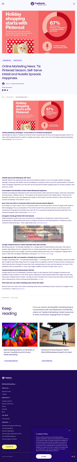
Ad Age (41, 279)
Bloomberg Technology (46, 254)
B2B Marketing (7, 60)
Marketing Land (42, 223)
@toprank (21, 289)
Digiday (60, 266)
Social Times (32, 212)
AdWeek (27, 200)
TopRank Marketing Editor (17, 83)
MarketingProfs (17, 139)
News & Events (18, 60)
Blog (3, 97)
